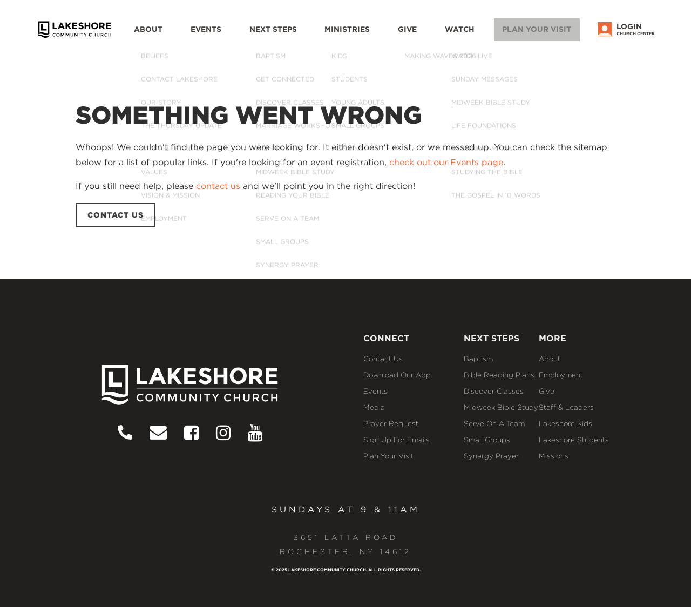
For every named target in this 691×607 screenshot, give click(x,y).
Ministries (367, 35)
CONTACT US (115, 215)
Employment (561, 374)
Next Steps (298, 35)
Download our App (397, 374)
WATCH (471, 35)
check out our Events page (446, 162)
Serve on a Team (494, 423)
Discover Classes (494, 391)
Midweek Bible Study (501, 407)
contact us (218, 186)
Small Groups (487, 439)
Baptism (478, 358)
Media (374, 407)
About (182, 35)
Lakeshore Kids (565, 423)
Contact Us (383, 358)
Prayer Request (390, 423)
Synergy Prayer (491, 455)
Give (422, 35)
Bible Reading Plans (499, 374)
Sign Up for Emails (396, 439)
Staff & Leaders (566, 407)
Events (235, 35)
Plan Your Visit (543, 34)
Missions (553, 455)
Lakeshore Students (574, 439)
